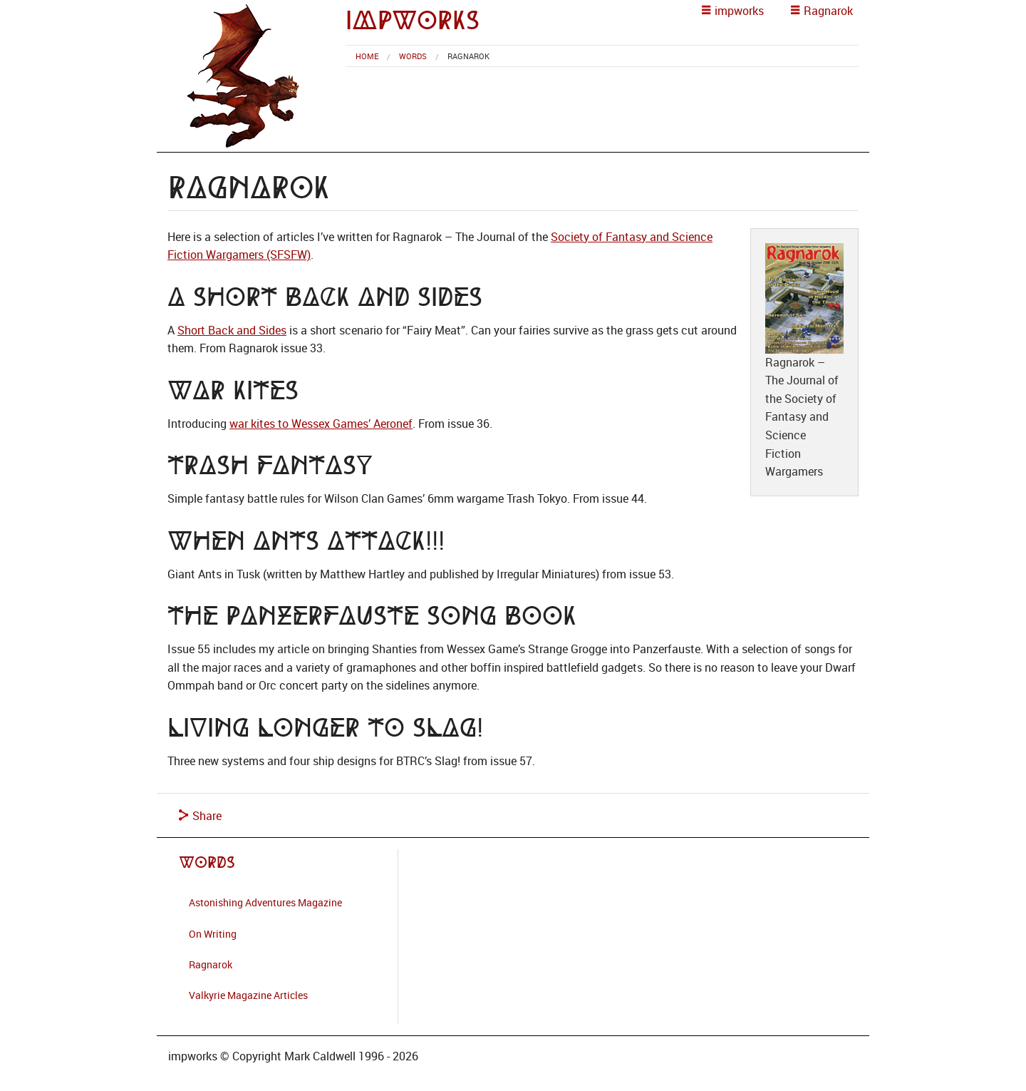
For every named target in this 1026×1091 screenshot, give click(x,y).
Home (367, 56)
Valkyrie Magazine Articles (248, 995)
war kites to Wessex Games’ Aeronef (321, 423)
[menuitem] (367, 56)
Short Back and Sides (231, 330)
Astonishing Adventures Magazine (265, 902)
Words (413, 56)
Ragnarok (210, 964)
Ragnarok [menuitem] (468, 56)
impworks (413, 20)
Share (200, 816)
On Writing (213, 934)
